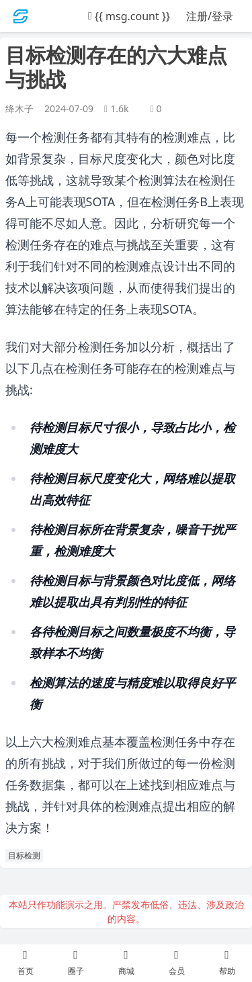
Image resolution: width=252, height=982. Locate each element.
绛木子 (19, 108)
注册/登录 (209, 16)
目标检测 (24, 855)
